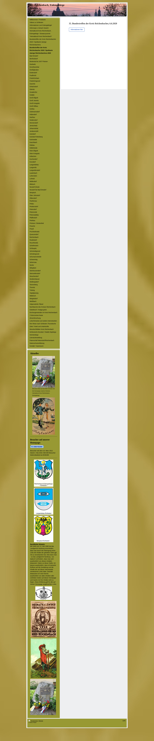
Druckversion (33, 720)
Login (124, 720)
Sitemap (41, 720)
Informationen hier (77, 29)
